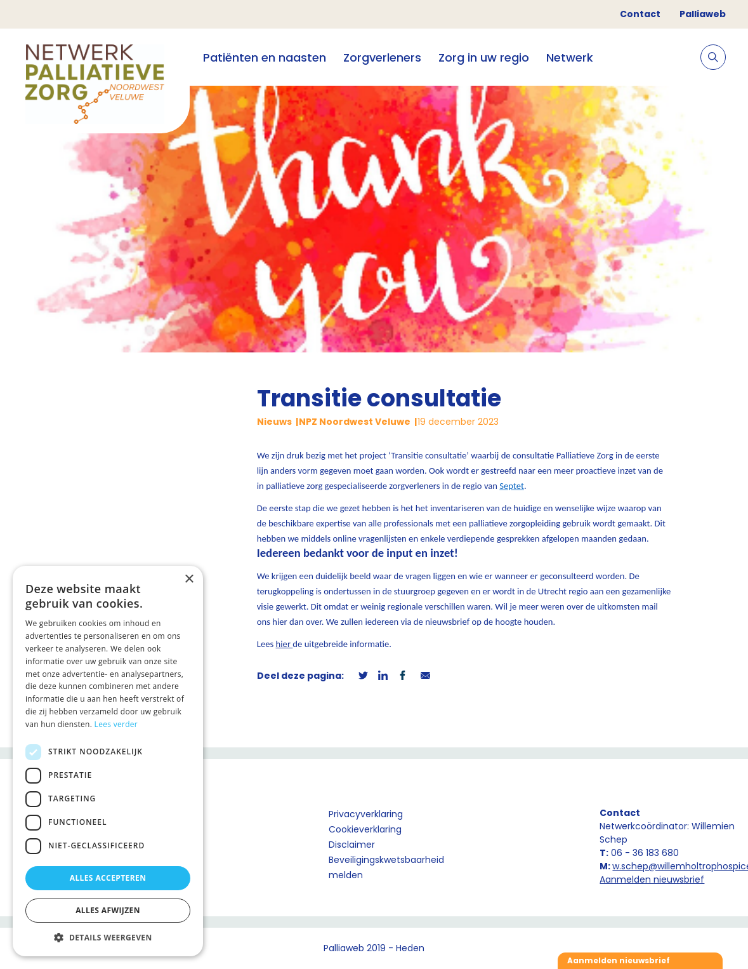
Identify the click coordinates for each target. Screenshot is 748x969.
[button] (107, 937)
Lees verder (116, 724)
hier (284, 644)
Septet (511, 485)
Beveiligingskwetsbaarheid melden (386, 867)
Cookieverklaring (365, 829)
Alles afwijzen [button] (107, 910)
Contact (640, 14)
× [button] (189, 579)
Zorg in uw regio (483, 57)
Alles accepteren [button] (108, 877)
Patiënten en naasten (264, 57)
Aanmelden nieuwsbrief (652, 879)
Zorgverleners (382, 57)
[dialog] (108, 761)
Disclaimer (352, 844)
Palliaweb (702, 14)
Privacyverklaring (366, 814)
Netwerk (569, 57)
